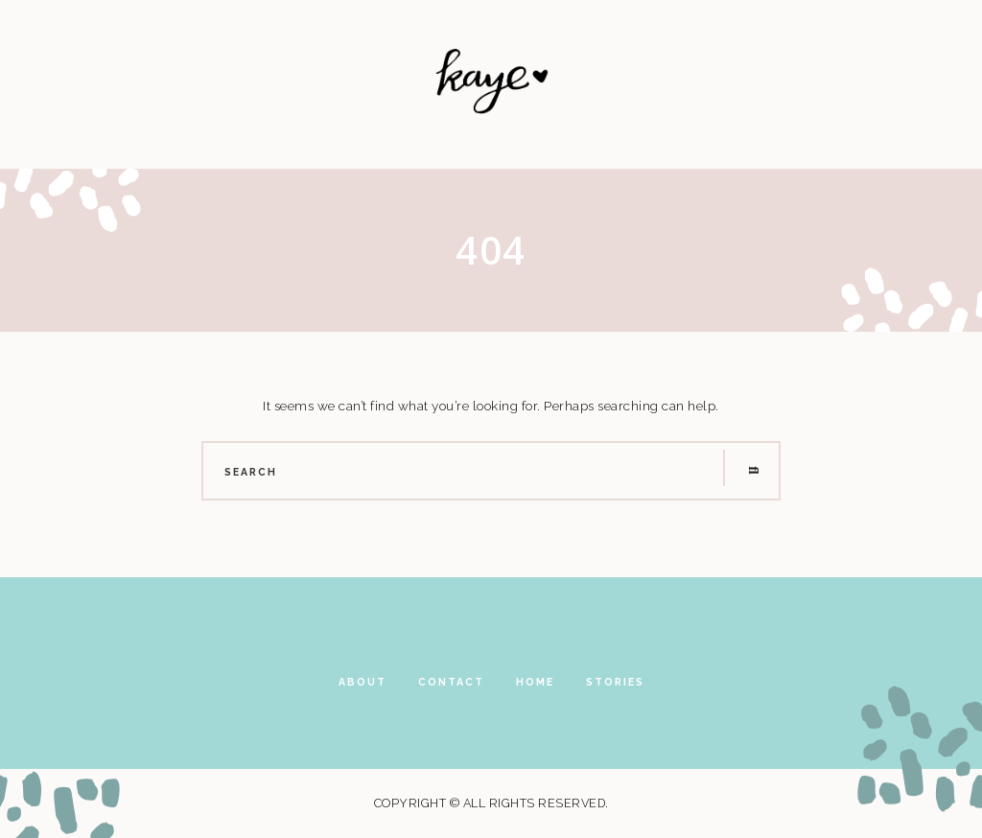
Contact (451, 681)
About (362, 681)
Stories (615, 681)
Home (535, 681)
